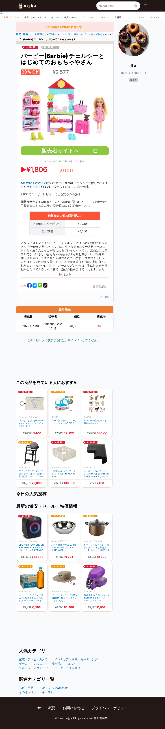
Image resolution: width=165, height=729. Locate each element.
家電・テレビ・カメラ (35, 17)
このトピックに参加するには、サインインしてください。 (64, 340)
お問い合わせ (73, 708)
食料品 (118, 17)
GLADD (54, 417)
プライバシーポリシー (110, 708)
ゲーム (92, 17)
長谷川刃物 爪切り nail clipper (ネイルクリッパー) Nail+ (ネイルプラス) (96, 598)
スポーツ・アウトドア (149, 17)
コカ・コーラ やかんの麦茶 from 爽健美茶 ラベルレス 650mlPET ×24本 (31, 598)
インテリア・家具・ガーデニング (67, 17)
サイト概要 (46, 708)
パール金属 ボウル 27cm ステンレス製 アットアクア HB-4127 (63, 547)
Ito (99, 326)
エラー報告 (103, 297)
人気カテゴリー (11, 17)
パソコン (105, 17)
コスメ (129, 17)
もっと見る (64, 274)
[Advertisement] (81, 361)
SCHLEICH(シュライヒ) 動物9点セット (95, 422)
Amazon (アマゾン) (28, 417)
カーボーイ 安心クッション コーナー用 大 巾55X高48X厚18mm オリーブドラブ (96, 474)
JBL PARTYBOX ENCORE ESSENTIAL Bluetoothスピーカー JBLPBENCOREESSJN (31, 547)
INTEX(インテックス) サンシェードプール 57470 (64, 422)
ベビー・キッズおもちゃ (94, 34)
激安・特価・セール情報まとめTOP (35, 34)
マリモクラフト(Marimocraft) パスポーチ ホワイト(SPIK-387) (32, 423)
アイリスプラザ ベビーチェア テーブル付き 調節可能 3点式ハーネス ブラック (31, 474)
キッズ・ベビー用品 (67, 34)
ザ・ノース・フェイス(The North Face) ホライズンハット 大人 (64, 598)
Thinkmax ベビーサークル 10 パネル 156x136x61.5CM (64, 474)
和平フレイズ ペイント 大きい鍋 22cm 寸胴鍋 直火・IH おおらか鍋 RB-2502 (96, 547)
